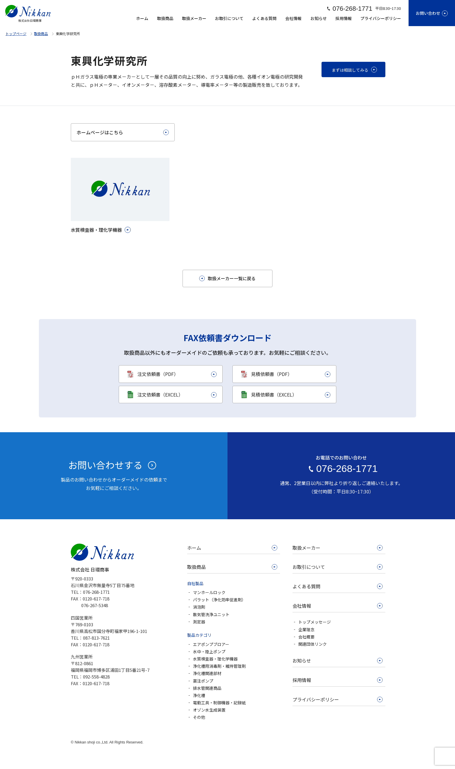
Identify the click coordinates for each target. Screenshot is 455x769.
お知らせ (318, 18)
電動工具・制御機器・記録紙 (219, 702)
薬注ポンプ (203, 681)
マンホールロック (209, 592)
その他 (199, 717)
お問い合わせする (105, 464)
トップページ (16, 33)
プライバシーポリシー (380, 18)
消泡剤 (199, 607)
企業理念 (306, 629)
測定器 (199, 622)
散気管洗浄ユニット (211, 614)
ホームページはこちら (100, 132)
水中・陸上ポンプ (209, 651)
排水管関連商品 (207, 688)
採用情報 (343, 18)
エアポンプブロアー (211, 644)
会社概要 (306, 637)
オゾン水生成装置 (209, 710)
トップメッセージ (314, 622)
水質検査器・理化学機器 (215, 659)
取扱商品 (165, 18)
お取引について (229, 18)
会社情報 (293, 18)
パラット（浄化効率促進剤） (219, 599)
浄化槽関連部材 (207, 673)
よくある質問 (264, 18)
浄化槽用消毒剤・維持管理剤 (219, 666)
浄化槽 (199, 695)
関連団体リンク (312, 644)
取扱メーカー (194, 18)
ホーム (142, 18)
